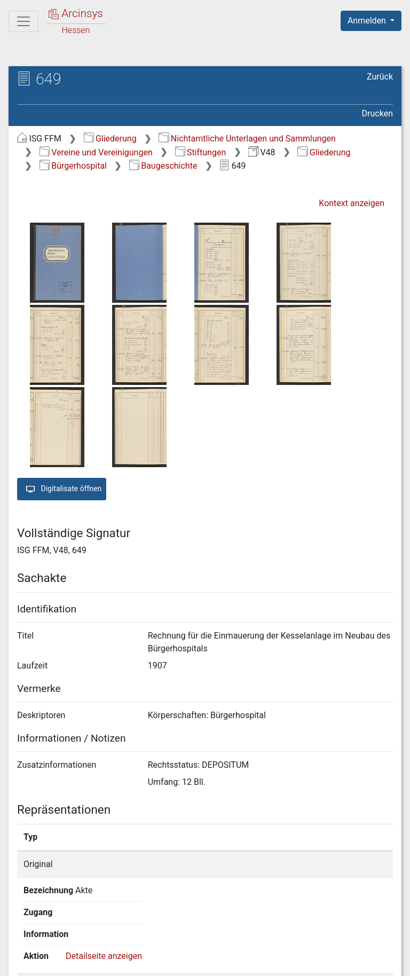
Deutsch (64, 941)
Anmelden (368, 20)
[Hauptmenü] (23, 21)
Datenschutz (214, 961)
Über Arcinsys (134, 961)
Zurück (380, 77)
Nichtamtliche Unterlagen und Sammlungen (247, 138)
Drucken (377, 113)
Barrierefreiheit (296, 961)
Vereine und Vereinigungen (96, 152)
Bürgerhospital (73, 166)
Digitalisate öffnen (61, 489)
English (24, 941)
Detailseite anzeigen (339, 864)
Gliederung (110, 138)
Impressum (374, 961)
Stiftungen (200, 152)
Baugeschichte (163, 166)
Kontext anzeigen (351, 203)
